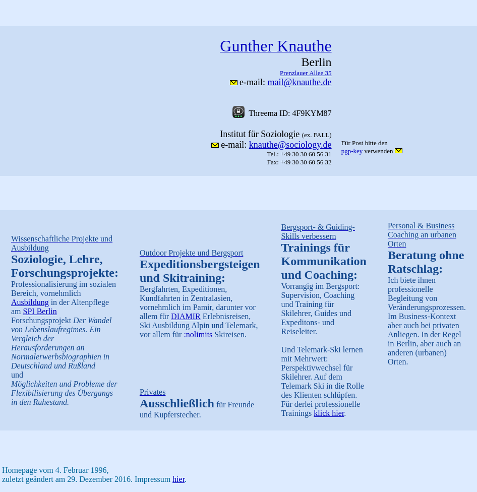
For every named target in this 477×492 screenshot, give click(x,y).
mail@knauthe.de (300, 82)
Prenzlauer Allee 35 (306, 73)
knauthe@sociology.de (290, 145)
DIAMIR (186, 316)
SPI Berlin (40, 311)
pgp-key (352, 151)
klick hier (329, 413)
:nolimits (198, 334)
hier (178, 479)
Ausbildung (30, 302)
